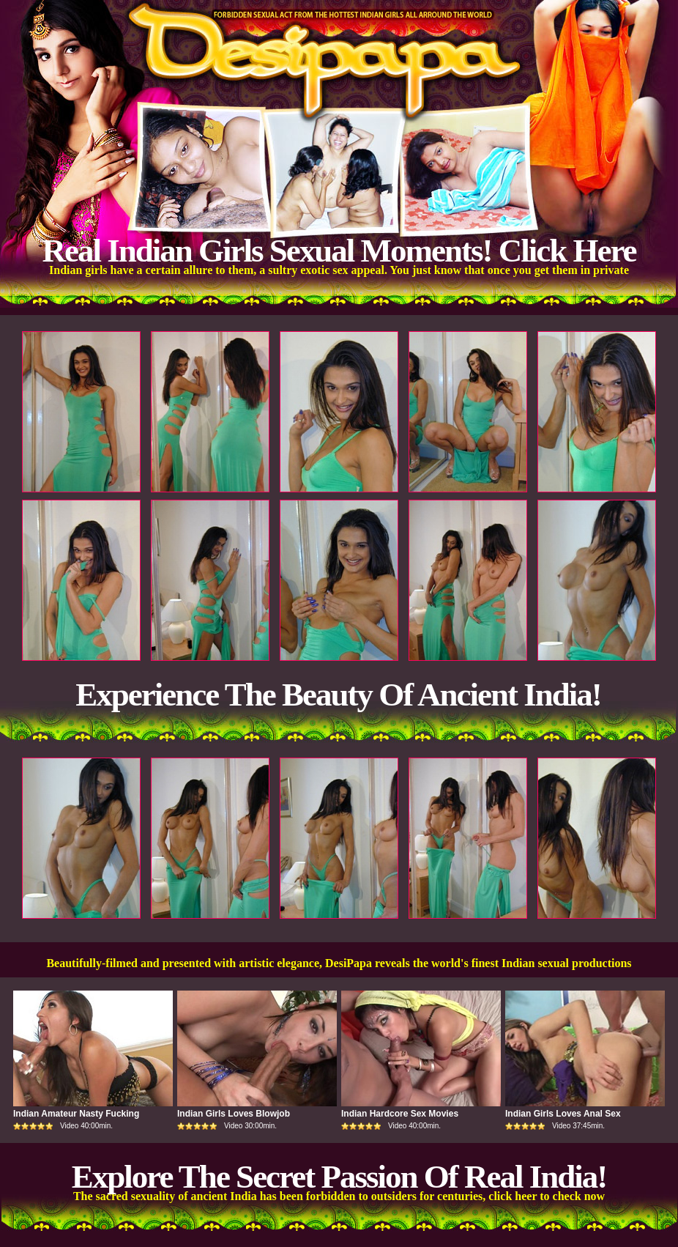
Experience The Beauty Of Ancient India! (337, 694)
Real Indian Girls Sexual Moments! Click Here (339, 250)
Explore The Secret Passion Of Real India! (339, 1176)
